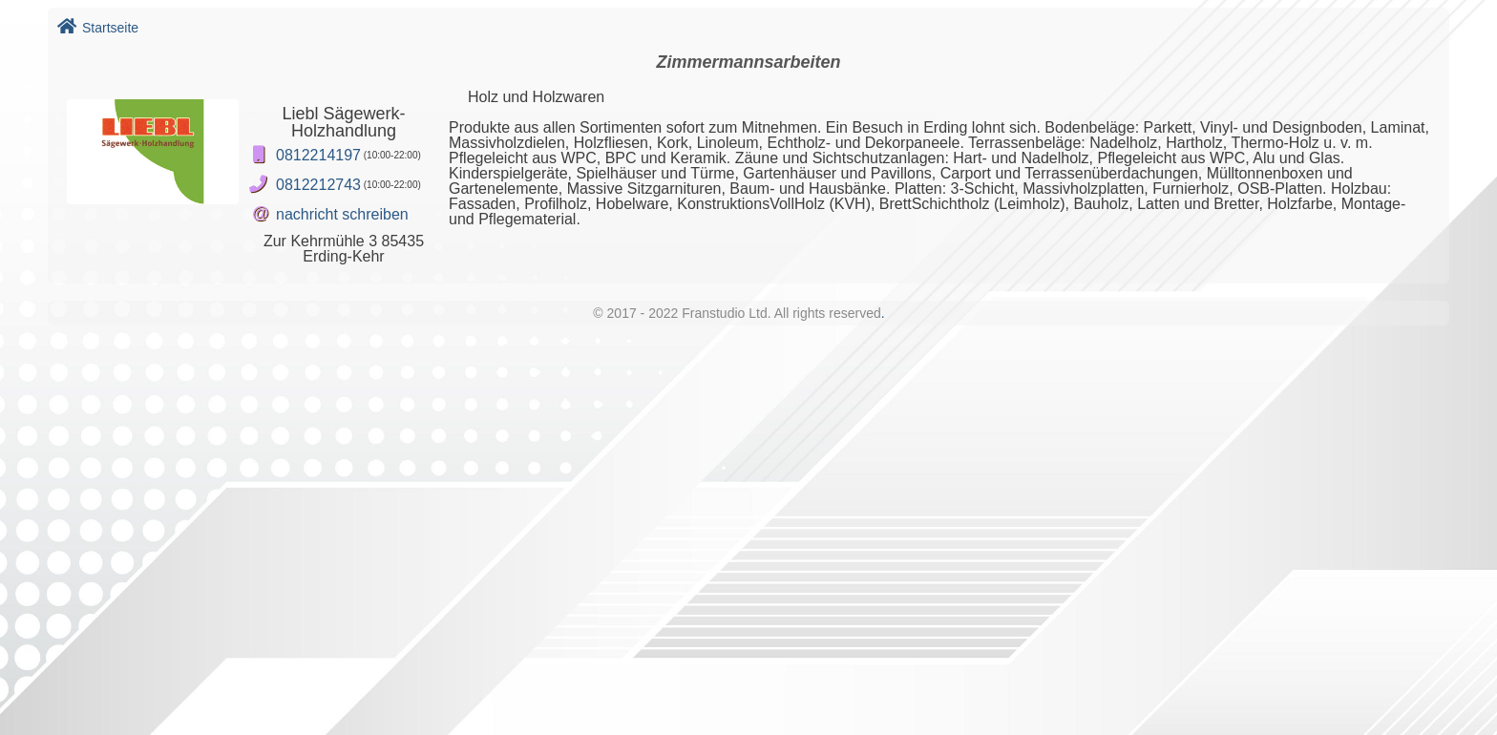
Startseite (97, 27)
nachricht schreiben (342, 214)
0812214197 (318, 155)
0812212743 (318, 185)
